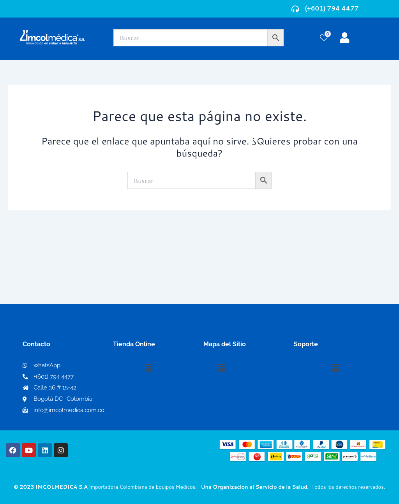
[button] (148, 368)
